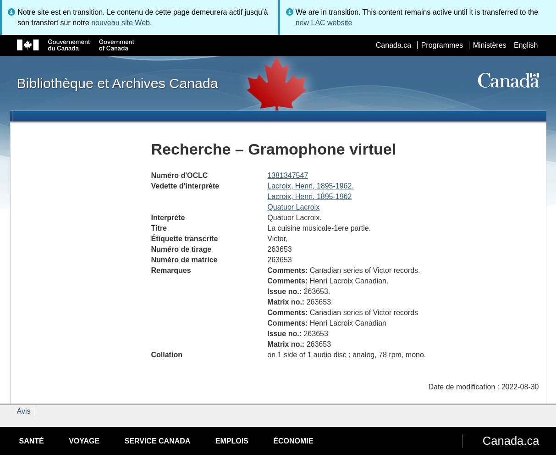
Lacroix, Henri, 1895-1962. (310, 186)
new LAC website (324, 23)
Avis (24, 411)
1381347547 (287, 175)
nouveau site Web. (121, 23)
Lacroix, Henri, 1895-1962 (309, 196)
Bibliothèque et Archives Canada (117, 83)
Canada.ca (393, 45)
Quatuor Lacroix (293, 207)
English (526, 45)
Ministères (489, 45)
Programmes (442, 45)
